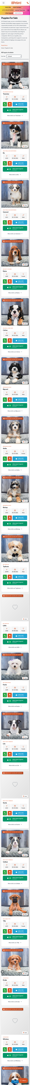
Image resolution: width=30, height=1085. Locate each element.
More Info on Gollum (15, 883)
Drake (5, 980)
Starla (5, 803)
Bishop (5, 507)
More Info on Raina (15, 293)
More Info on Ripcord (15, 411)
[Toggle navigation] (3, 2)
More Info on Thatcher (15, 115)
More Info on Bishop (15, 529)
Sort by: (3, 56)
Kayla (5, 685)
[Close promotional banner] (28, 10)
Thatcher (6, 94)
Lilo (4, 744)
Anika (5, 448)
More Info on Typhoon (15, 588)
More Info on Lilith (15, 647)
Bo (4, 153)
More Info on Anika (15, 470)
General (5, 212)
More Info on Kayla (15, 706)
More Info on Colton (15, 352)
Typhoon (6, 566)
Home (2, 48)
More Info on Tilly (15, 942)
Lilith (4, 625)
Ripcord (5, 389)
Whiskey (6, 1039)
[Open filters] (23, 1080)
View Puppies (18, 13)
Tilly (4, 921)
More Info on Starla (15, 824)
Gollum (5, 862)
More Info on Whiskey (15, 1061)
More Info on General (15, 234)
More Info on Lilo (15, 765)
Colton (5, 330)
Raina (5, 271)
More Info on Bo (15, 175)
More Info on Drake (15, 1002)
